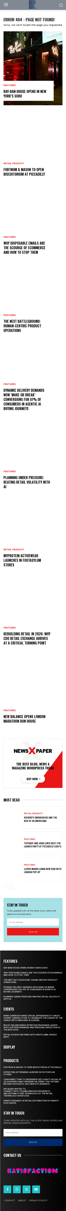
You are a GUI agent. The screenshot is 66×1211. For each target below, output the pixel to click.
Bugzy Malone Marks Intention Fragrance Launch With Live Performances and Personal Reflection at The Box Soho (32, 1027)
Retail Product (14, 163)
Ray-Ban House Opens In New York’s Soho (25, 94)
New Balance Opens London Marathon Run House (24, 719)
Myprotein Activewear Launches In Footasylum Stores (22, 560)
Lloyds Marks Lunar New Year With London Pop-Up (42, 870)
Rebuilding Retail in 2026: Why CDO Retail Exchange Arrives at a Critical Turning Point (27, 638)
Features (10, 85)
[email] (33, 922)
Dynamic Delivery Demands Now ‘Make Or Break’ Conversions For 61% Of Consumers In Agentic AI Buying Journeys (24, 399)
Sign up (33, 931)
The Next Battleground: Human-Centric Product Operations (22, 326)
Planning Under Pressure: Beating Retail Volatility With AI (27, 482)
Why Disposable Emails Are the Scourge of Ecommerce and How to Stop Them (24, 247)
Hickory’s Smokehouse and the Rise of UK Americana (40, 819)
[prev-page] (6, 887)
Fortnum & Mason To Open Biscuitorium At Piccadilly (24, 172)
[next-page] (11, 887)
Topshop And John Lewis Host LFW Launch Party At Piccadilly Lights (42, 844)
